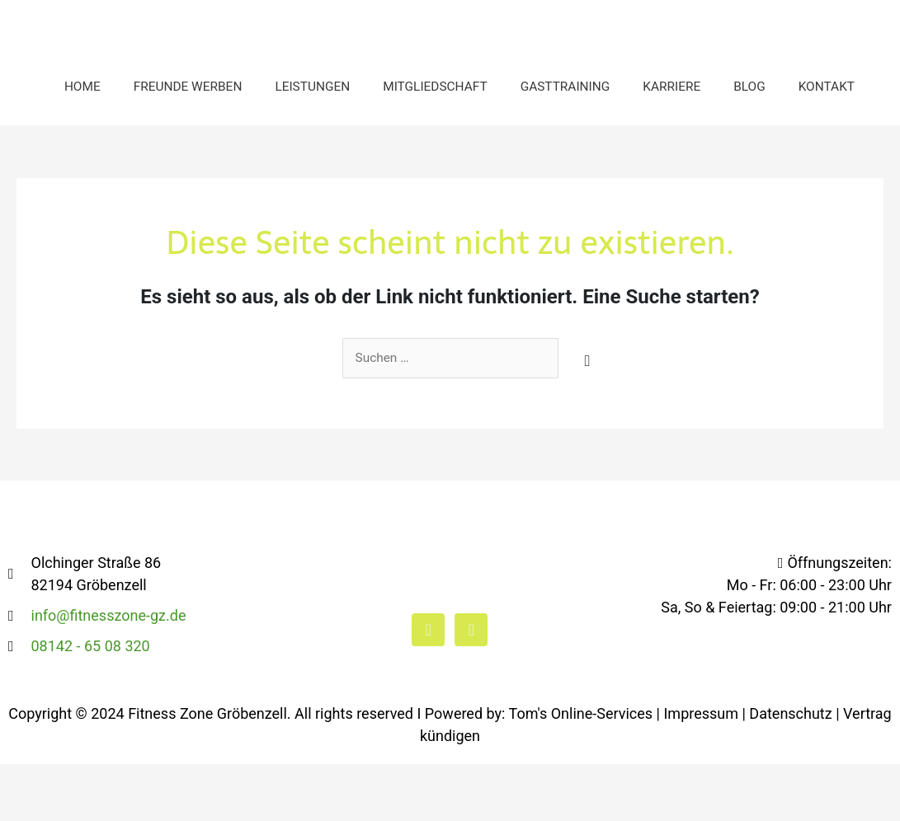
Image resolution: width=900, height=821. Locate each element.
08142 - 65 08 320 (90, 702)
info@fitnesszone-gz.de (108, 672)
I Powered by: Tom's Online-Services (535, 770)
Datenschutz (790, 770)
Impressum (700, 770)
